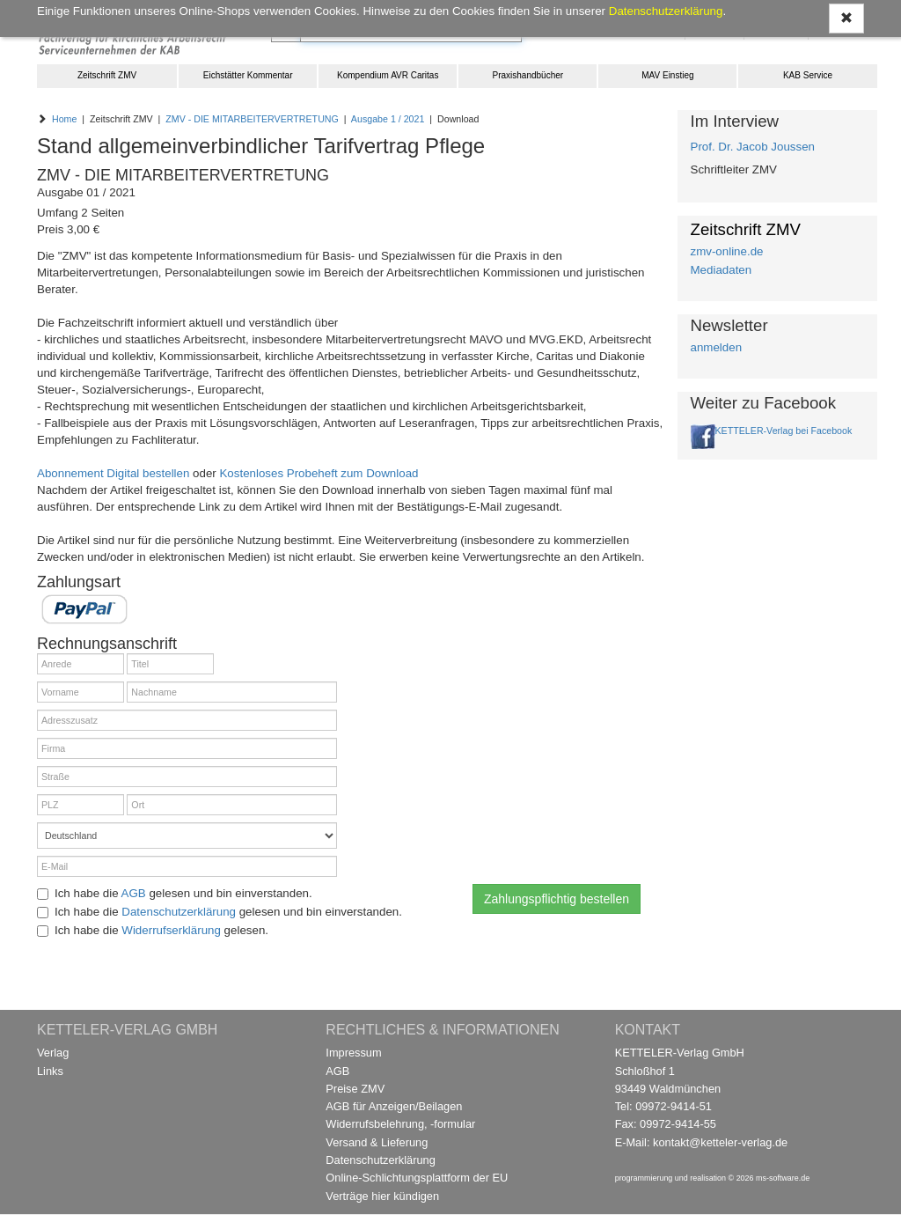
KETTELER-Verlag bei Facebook (784, 430)
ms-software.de (782, 1178)
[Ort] (232, 804)
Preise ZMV (355, 1088)
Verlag (53, 1052)
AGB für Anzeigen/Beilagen (394, 1106)
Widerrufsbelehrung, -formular (400, 1123)
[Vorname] (80, 692)
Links (50, 1071)
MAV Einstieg (667, 75)
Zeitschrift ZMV (106, 75)
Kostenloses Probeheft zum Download (318, 473)
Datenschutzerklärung (178, 911)
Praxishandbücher (528, 75)
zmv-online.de (727, 251)
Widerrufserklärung (171, 930)
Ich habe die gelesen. (152, 930)
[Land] (187, 835)
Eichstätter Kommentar (248, 75)
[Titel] (170, 663)
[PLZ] (80, 804)
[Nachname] (232, 692)
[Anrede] (80, 663)
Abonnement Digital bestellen (113, 473)
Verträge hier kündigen (382, 1196)
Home (64, 119)
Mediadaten (721, 269)
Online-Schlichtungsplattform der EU (417, 1177)
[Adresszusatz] (187, 720)
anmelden (717, 347)
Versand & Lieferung (377, 1142)
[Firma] (187, 748)
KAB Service (807, 75)
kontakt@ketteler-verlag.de (720, 1142)
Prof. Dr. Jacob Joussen (753, 146)
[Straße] (187, 776)
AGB (133, 893)
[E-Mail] (187, 866)
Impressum (353, 1052)
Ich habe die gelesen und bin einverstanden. (174, 893)
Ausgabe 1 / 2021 (388, 119)
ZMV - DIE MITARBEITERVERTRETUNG (252, 119)
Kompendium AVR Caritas (387, 75)
